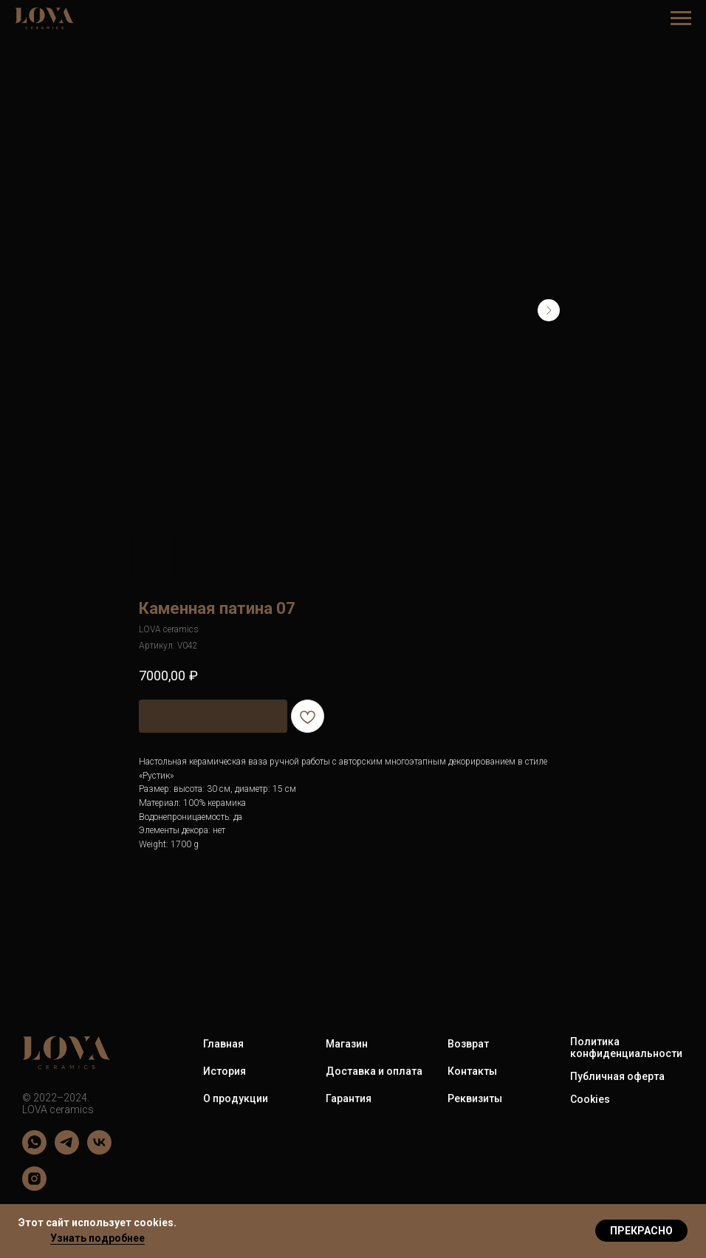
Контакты (472, 1071)
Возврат (468, 1044)
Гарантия (348, 1098)
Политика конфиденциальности (626, 1047)
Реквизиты (475, 1098)
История (224, 1071)
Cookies (590, 1099)
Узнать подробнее (97, 1238)
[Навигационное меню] (681, 18)
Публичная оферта (617, 1076)
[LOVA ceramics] (34, 1150)
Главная (223, 1044)
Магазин (347, 1044)
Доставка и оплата (374, 1071)
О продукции (235, 1098)
